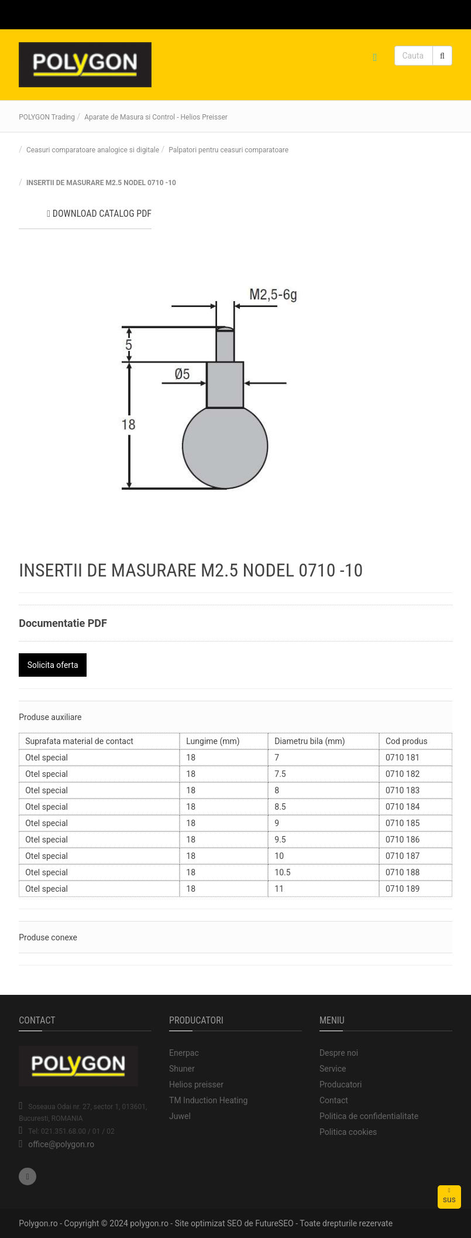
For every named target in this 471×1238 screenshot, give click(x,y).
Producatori (340, 1084)
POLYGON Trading (47, 117)
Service (332, 1068)
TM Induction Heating (208, 1100)
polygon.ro (149, 1223)
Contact (333, 1100)
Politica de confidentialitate (368, 1116)
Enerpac (184, 1053)
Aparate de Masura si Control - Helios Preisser (156, 117)
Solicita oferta (52, 665)
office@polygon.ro (61, 1144)
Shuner (182, 1068)
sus (449, 1196)
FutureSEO (274, 1223)
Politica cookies (348, 1132)
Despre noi (338, 1053)
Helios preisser (196, 1084)
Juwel (180, 1116)
